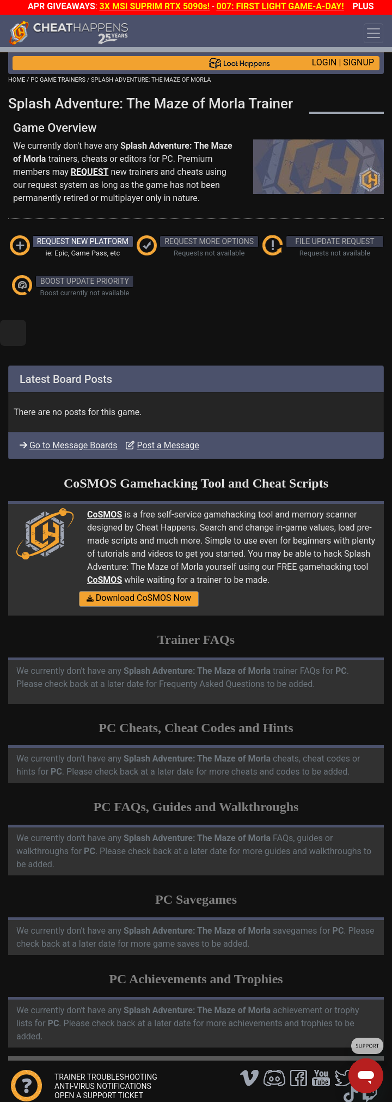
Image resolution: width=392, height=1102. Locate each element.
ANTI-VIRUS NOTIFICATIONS (102, 1086)
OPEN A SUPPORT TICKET (98, 1095)
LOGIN (324, 62)
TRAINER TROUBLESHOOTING (105, 1077)
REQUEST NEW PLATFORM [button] (82, 241)
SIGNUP (358, 62)
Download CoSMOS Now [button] (139, 598)
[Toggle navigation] (373, 33)
